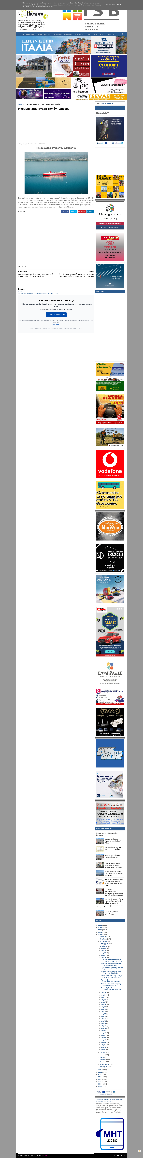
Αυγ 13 (103, 1021)
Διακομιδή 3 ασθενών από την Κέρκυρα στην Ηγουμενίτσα (111, 988)
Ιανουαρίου (104, 1067)
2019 (100, 1074)
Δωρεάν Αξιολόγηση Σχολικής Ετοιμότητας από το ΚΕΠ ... (111, 972)
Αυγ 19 (103, 1007)
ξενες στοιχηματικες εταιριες (38, 294)
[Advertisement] (56, 133)
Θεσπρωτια (30, 34)
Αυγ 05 (104, 1040)
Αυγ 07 (104, 1035)
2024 (100, 930)
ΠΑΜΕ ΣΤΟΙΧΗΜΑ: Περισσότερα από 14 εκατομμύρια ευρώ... (111, 976)
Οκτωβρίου (103, 941)
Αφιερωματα (79, 34)
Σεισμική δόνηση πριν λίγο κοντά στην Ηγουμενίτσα (113, 848)
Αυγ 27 (104, 955)
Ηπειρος (39, 34)
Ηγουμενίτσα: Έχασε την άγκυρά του (112, 968)
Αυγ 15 (103, 1016)
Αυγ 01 (103, 1049)
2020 (100, 1072)
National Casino (53, 294)
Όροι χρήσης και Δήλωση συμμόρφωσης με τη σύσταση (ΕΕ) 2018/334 (109, 1100)
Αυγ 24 (104, 995)
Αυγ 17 (103, 1011)
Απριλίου (103, 1060)
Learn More (110, 5)
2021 (100, 1070)
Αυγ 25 (104, 992)
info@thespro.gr (107, 103)
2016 (100, 1082)
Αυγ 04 (104, 1042)
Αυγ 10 (103, 1028)
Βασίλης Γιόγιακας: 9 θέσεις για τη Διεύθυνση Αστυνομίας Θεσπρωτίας (114, 873)
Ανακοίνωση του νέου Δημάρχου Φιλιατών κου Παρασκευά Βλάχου (112, 913)
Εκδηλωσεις (68, 34)
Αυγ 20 (104, 1004)
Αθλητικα (102, 34)
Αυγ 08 (104, 1033)
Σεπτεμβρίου (104, 944)
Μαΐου (102, 1057)
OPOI (20, 291)
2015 (100, 1084)
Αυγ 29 (104, 950)
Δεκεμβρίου (104, 937)
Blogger (45, 1155)
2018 (100, 1077)
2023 (100, 932)
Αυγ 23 (104, 997)
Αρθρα (94, 34)
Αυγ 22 (104, 1000)
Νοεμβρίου (103, 939)
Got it (119, 5)
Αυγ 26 (104, 957)
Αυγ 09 (104, 1030)
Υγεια (88, 34)
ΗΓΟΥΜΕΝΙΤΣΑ (27, 104)
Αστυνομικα (57, 34)
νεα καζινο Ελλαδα (24, 294)
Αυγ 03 (104, 1045)
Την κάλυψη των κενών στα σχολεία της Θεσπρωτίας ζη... (111, 980)
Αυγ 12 (103, 1023)
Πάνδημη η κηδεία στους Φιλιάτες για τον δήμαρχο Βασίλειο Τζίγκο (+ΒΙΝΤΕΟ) (113, 865)
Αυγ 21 (103, 1002)
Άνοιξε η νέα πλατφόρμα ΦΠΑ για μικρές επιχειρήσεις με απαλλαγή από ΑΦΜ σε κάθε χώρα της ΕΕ (114, 882)
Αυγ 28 (104, 953)
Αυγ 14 (103, 1019)
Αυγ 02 (104, 1047)
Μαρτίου (103, 1062)
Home (20, 104)
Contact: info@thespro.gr (56, 314)
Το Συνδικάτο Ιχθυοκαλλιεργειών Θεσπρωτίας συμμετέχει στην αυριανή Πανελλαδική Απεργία (114, 892)
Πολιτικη (47, 34)
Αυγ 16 (103, 1014)
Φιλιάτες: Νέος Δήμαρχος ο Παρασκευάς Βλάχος (113, 856)
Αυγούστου (104, 946)
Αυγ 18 (103, 1009)
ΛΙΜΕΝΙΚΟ (36, 104)
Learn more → (56, 324)
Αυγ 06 (104, 1037)
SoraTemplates (29, 1155)
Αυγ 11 (103, 1026)
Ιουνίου (102, 1055)
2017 (100, 1079)
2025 (100, 927)
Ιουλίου (102, 1052)
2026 (100, 925)
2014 (100, 1086)
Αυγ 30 (104, 948)
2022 (100, 934)
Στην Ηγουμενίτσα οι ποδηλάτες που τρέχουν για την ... (111, 964)
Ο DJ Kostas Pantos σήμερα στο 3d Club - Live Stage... (111, 960)
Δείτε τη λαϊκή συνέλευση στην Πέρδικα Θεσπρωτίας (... (111, 984)
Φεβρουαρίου (104, 1064)
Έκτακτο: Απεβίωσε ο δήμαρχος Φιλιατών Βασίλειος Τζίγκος (114, 841)
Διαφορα (111, 34)
